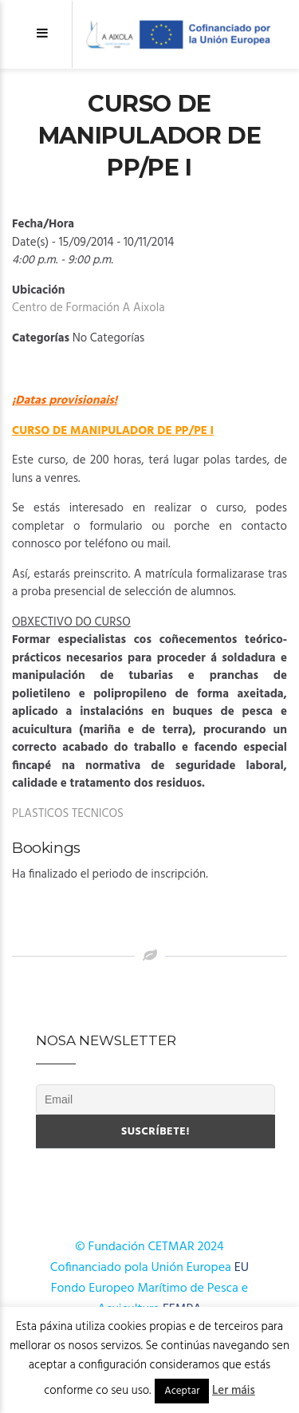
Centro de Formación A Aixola (88, 308)
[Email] (155, 1099)
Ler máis (233, 1390)
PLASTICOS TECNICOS (68, 813)
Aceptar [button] (181, 1391)
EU (241, 1267)
